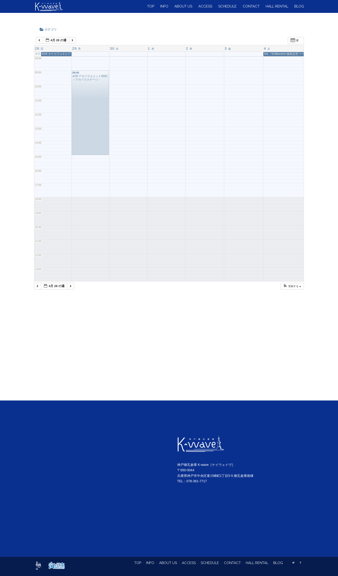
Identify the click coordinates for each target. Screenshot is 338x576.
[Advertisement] (169, 351)
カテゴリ (50, 29)
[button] (291, 286)
